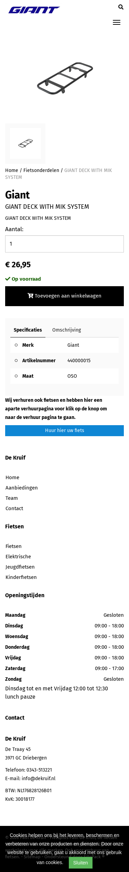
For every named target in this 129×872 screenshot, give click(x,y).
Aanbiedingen (22, 488)
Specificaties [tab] (28, 330)
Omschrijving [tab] (66, 330)
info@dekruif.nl (38, 779)
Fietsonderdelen (41, 170)
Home (11, 170)
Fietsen (14, 546)
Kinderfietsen (21, 577)
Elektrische (18, 556)
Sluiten (80, 862)
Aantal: (14, 229)
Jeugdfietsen (20, 567)
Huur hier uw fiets (64, 430)
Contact (14, 508)
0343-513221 (39, 770)
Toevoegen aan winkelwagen (64, 296)
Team (12, 498)
